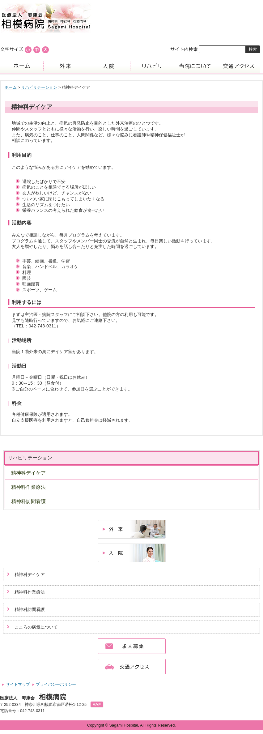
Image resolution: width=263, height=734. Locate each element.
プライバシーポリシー (56, 684)
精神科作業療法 (28, 487)
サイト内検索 (184, 49)
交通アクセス (238, 65)
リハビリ (151, 65)
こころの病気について (36, 627)
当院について (195, 65)
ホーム (21, 65)
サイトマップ (18, 684)
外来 (65, 65)
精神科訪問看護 (28, 501)
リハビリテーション (39, 87)
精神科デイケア (28, 473)
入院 (108, 65)
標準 (36, 49)
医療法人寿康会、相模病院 (131, 18)
